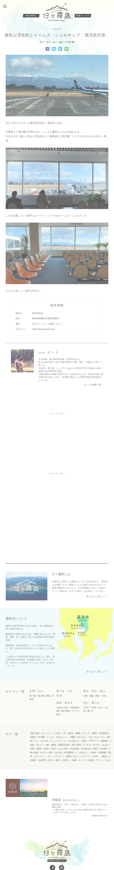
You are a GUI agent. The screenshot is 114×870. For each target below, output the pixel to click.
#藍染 (104, 755)
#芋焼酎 (41, 736)
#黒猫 (33, 736)
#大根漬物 (74, 748)
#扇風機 (102, 752)
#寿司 (95, 748)
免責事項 (82, 856)
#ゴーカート (47, 732)
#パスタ (87, 744)
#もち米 (44, 740)
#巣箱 (53, 744)
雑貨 (48, 695)
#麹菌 (77, 732)
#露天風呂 (35, 732)
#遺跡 (74, 759)
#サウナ (96, 744)
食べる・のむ (64, 690)
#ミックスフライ (56, 755)
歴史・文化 (100, 695)
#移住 (58, 759)
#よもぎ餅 (63, 748)
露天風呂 (66, 710)
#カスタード (40, 755)
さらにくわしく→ (97, 596)
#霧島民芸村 (64, 744)
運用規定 (71, 856)
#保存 (46, 748)
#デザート (94, 740)
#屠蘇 (39, 748)
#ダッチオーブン (97, 736)
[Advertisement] (57, 436)
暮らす (90, 710)
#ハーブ (83, 759)
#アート (99, 759)
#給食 (70, 732)
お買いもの (36, 690)
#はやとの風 (46, 752)
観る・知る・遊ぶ (48, 42)
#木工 (50, 759)
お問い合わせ (33, 856)
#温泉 (91, 759)
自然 (85, 695)
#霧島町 (104, 740)
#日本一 (96, 755)
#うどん (50, 736)
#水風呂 (104, 748)
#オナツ (40, 744)
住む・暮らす (91, 702)
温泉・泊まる (64, 702)
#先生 (53, 748)
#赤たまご (84, 752)
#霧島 (94, 732)
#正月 (58, 732)
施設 (61, 42)
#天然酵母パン (71, 752)
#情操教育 (104, 732)
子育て (86, 707)
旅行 (58, 713)
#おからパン (62, 736)
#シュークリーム (58, 740)
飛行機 (71, 42)
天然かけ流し (62, 707)
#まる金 (58, 752)
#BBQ (94, 752)
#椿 (47, 744)
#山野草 (42, 759)
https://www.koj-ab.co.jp (43, 329)
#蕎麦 (72, 736)
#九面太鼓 (86, 748)
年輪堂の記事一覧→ (100, 796)
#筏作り (66, 759)
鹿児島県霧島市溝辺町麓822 (45, 318)
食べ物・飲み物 (36, 695)
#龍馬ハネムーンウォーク (78, 755)
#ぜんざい (82, 736)
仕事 (94, 707)
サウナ (75, 710)
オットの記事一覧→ (93, 384)
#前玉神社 (77, 744)
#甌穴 (84, 740)
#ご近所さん (74, 740)
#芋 (64, 732)
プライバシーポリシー (53, 856)
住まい (101, 707)
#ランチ (86, 732)
